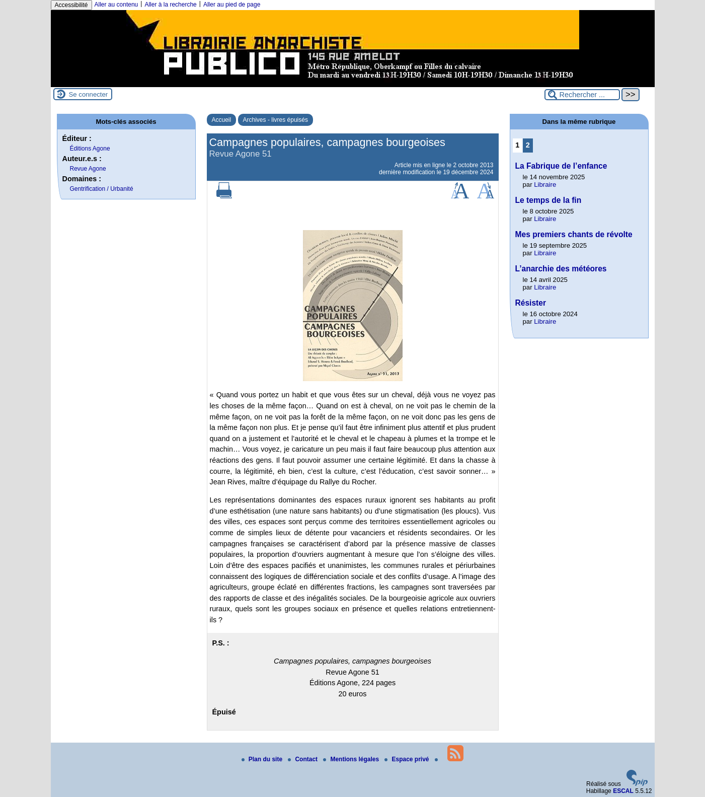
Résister (530, 303)
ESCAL (623, 790)
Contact (303, 759)
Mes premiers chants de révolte (574, 234)
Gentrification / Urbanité (101, 188)
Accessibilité (71, 5)
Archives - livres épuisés (275, 119)
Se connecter (88, 94)
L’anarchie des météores (561, 268)
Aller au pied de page (231, 4)
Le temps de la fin (548, 200)
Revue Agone (88, 168)
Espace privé (407, 759)
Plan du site (263, 759)
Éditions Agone (90, 148)
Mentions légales (351, 759)
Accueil (221, 119)
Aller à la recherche (170, 4)
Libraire (545, 184)
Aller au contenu (116, 4)
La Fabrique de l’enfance (561, 166)
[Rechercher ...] (582, 94)
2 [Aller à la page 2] (528, 145)
